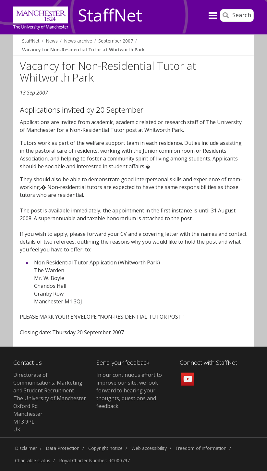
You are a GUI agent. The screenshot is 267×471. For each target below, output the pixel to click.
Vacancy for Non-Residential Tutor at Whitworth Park (83, 49)
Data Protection (62, 448)
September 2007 (115, 41)
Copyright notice (105, 448)
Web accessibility (149, 448)
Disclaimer (26, 448)
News (52, 41)
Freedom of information (201, 448)
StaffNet (110, 15)
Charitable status (32, 460)
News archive (78, 41)
